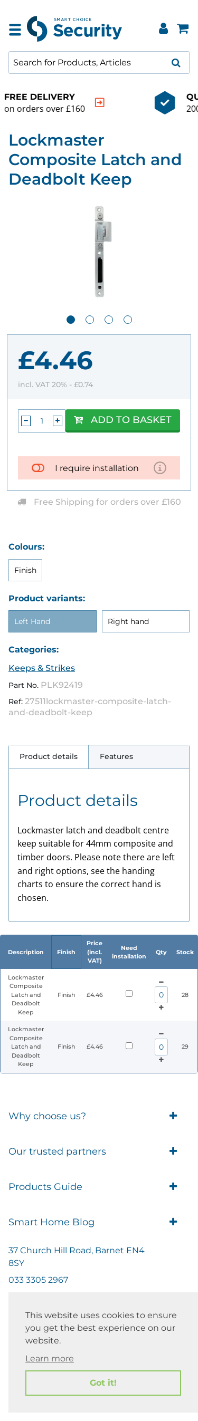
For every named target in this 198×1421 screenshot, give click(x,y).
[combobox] (99, 62)
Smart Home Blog (99, 1222)
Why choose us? (99, 1116)
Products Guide (99, 1187)
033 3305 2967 (38, 1280)
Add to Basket (123, 420)
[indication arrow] (173, 103)
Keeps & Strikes (41, 668)
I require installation (97, 468)
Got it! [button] (103, 1383)
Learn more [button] (49, 1358)
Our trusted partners (99, 1151)
